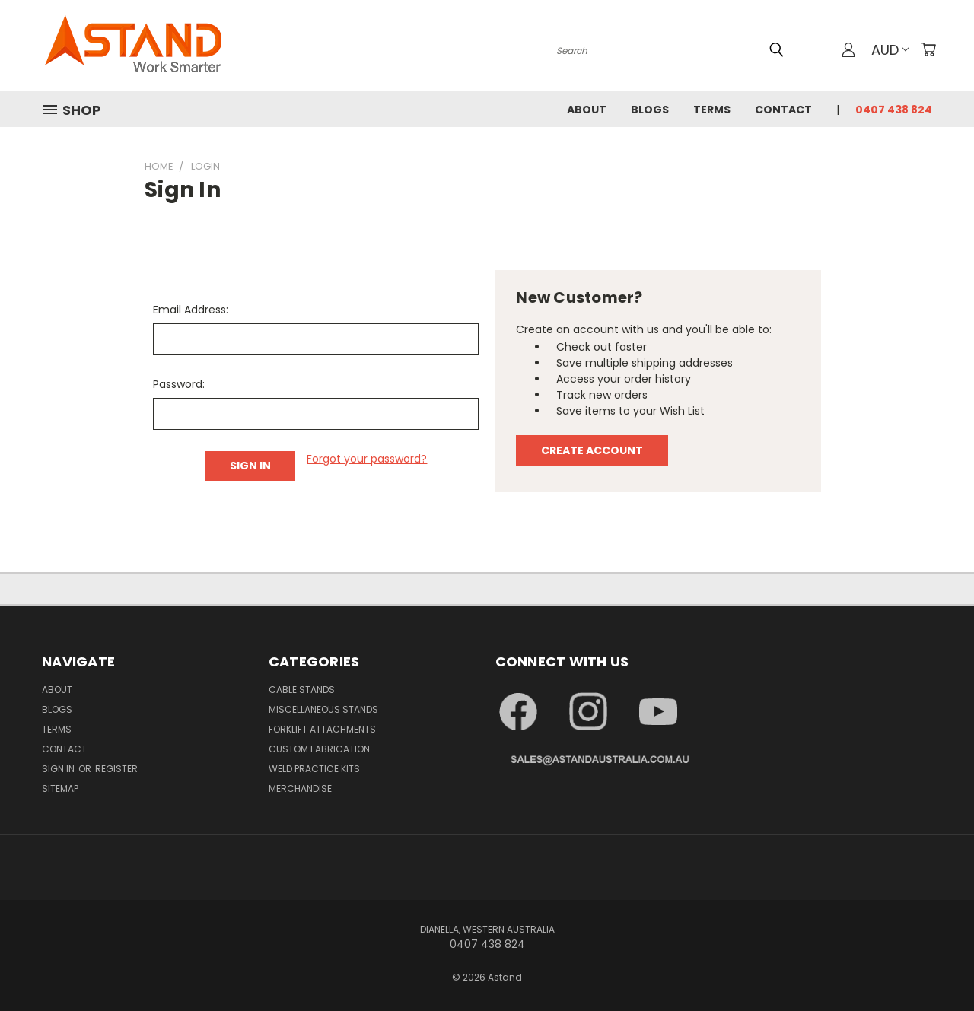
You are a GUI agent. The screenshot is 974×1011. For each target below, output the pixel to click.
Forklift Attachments (322, 729)
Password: (179, 384)
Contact (783, 109)
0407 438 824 (893, 109)
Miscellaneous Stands (323, 709)
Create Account (592, 450)
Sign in (59, 768)
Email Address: (190, 309)
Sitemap (60, 788)
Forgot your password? (367, 458)
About (586, 109)
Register (116, 768)
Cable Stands (302, 689)
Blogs (650, 109)
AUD (890, 49)
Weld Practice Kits (314, 768)
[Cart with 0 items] (928, 49)
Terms (711, 109)
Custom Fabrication (319, 748)
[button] (530, 711)
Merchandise (300, 788)
